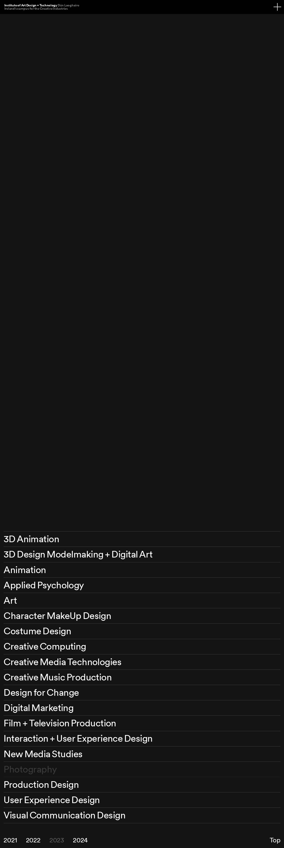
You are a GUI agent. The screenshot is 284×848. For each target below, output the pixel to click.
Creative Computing (45, 646)
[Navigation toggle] (277, 7)
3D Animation (31, 539)
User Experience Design (52, 799)
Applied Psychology (44, 585)
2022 (33, 840)
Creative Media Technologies (62, 661)
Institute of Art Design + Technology (41, 6)
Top (275, 840)
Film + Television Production (60, 723)
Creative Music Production (58, 677)
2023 (56, 840)
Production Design (41, 784)
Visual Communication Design (64, 815)
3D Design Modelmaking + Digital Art (78, 554)
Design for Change (41, 692)
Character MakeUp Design (57, 615)
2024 (80, 840)
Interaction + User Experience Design (78, 738)
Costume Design (37, 631)
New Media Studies (43, 754)
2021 (10, 840)
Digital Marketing (38, 707)
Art (10, 600)
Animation (25, 569)
